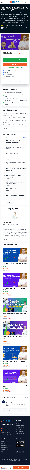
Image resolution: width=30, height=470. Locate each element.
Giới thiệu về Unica (20, 423)
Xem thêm (5, 128)
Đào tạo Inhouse (4, 447)
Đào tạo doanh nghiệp (5, 445)
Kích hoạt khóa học (20, 427)
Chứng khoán (9, 202)
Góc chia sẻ (18, 429)
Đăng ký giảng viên (5, 441)
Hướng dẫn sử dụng (20, 425)
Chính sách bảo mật (20, 433)
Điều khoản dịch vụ (20, 431)
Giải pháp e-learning (5, 443)
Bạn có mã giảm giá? (15, 81)
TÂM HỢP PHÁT (6, 27)
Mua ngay (15, 64)
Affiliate (2, 451)
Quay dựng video (4, 449)
